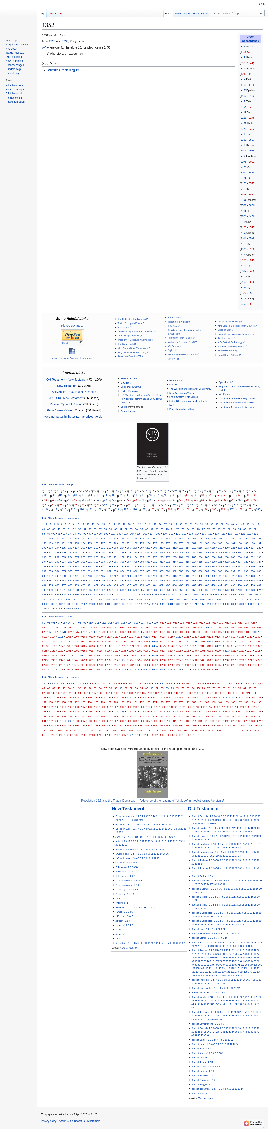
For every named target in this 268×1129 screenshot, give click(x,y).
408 (122, 576)
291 (246, 557)
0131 (45, 641)
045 (103, 627)
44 (135, 495)
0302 (52, 669)
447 (155, 580)
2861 (249, 604)
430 (44, 580)
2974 (252, 150)
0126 (226, 636)
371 (103, 571)
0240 (226, 655)
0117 (155, 636)
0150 (186, 641)
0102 (256, 632)
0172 (139, 646)
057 (181, 627)
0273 (45, 664)
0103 (45, 636)
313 (168, 561)
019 (149, 622)
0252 (100, 660)
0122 (194, 636)
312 (161, 561)
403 (90, 576)
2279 (243, 128)
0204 (171, 650)
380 (161, 571)
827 (57, 594)
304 (109, 561)
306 (122, 561)
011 (97, 622)
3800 (252, 205)
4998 (252, 238)
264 (70, 557)
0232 (171, 655)
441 (116, 580)
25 (212, 490)
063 (220, 627)
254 (227, 552)
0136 (76, 641)
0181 (210, 646)
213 (181, 547)
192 (44, 547)
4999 (243, 249)
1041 (250, 63)
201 (103, 547)
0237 (202, 655)
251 (207, 552)
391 (233, 571)
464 (44, 585)
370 (96, 571)
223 (246, 547)
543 (109, 590)
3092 (243, 172)
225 (259, 547)
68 (98, 499)
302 (96, 561)
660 (207, 590)
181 (194, 543)
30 (250, 490)
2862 (257, 604)
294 (44, 561)
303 (103, 561)
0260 (163, 660)
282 (187, 557)
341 (129, 566)
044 (96, 627)
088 (161, 632)
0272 (257, 660)
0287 (155, 664)
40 (105, 495)
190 (253, 543)
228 (57, 552)
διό (51, 35)
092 (187, 632)
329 (51, 566)
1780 (202, 594)
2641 (194, 599)
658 (194, 590)
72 (127, 499)
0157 (241, 641)
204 (122, 547)
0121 (186, 636)
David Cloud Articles (228, 355)
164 (83, 543)
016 (130, 622)
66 (83, 499)
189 (246, 543)
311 (155, 561)
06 (69, 622)
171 (129, 543)
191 (259, 543)
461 (246, 580)
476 (122, 585)
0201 (147, 650)
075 (77, 632)
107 (183, 504)
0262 (178, 660)
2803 (52, 604)
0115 (139, 636)
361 (259, 566)
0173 (147, 646)
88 (247, 499)
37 (83, 495)
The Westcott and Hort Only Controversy (190, 388)
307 (129, 561)
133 (196, 509)
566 (129, 590)
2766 (234, 599)
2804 (60, 604)
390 (227, 571)
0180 (202, 646)
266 (83, 557)
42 (120, 495)
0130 (257, 636)
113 (236, 504)
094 (200, 632)
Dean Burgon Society (129, 335)
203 (116, 547)
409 (129, 576)
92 (60, 504)
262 (57, 557)
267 (90, 557)
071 (51, 632)
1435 (252, 84)
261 (51, 557)
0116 (147, 636)
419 (194, 576)
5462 (252, 271)
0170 (123, 646)
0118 (163, 636)
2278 (252, 117)
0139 (100, 641)
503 (77, 590)
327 (259, 561)
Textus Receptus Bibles (130, 323)
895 (246, 52)
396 (44, 576)
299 (77, 561)
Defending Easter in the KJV (182, 354)
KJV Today (123, 327)
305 (116, 561)
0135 (68, 641)
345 (155, 566)
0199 (131, 650)
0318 (178, 669)
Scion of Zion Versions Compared (235, 334)
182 (200, 543)
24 (205, 490)
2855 (202, 604)
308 (135, 561)
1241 (146, 594)
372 (109, 571)
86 (232, 499)
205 (129, 547)
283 (194, 557)
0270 (241, 660)
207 (142, 547)
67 (90, 499)
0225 (115, 655)
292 (253, 557)
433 (64, 580)
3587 (252, 194)
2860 (241, 604)
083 (129, 632)
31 (257, 490)
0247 (60, 660)
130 (170, 509)
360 (253, 566)
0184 (234, 646)
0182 (218, 646)
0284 (131, 664)
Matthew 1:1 (175, 380)
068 (253, 627)
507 (103, 590)
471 (90, 585)
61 (45, 499)
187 (233, 543)
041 (77, 627)
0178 (186, 646)
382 (175, 571)
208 (148, 547)
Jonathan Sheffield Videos (231, 346)
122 (99, 509)
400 (70, 576)
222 (240, 547)
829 (70, 594)
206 (135, 547)
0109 (92, 636)
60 (254, 495)
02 (48, 622)
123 (108, 509)
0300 (257, 664)
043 (90, 627)
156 (253, 538)
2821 (194, 604)
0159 (257, 641)
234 (96, 552)
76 (157, 499)
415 (168, 576)
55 (217, 495)
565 (122, 590)
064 (227, 627)
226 (44, 552)
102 (139, 504)
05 (64, 622)
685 (233, 590)
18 (160, 490)
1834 (217, 594)
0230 (155, 655)
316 (187, 561)
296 (57, 561)
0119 (171, 636)
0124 (210, 636)
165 (90, 543)
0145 (147, 641)
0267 (218, 660)
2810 (108, 604)
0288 (163, 664)
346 (161, 566)
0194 (92, 650)
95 (83, 504)
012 (104, 622)
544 (116, 590)
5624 (252, 304)
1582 (186, 594)
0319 (186, 669)
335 (90, 566)
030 (221, 622)
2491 (139, 599)
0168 (108, 646)
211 (168, 547)
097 (220, 632)
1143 (131, 594)
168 (109, 543)
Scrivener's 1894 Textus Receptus (74, 392)
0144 (139, 641)
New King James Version (182, 393)
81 (195, 499)
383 (181, 571)
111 (218, 504)
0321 (202, 669)
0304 (68, 669)
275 (142, 557)
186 (227, 543)
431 (51, 580)
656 (181, 590)
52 (195, 495)
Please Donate (70, 325)
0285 (139, 664)
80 (187, 499)
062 (213, 627)
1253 (154, 594)
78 (172, 499)
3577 (252, 183)
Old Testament (55, 379)
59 (247, 495)
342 (135, 566)
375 (129, 571)
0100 (240, 632)
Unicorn (173, 384)
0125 (218, 636)
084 (135, 632)
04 (59, 622)
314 (175, 561)
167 (103, 543)
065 (233, 627)
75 (150, 499)
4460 (243, 227)
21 (182, 490)
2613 (163, 599)
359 (246, 566)
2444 (100, 599)
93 (68, 504)
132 (187, 509)
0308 (100, 669)
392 (240, 571)
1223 (52, 41)
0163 (68, 646)
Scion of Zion (224, 329)
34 (60, 495)
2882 (60, 608)
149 (207, 538)
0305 (76, 669)
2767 (241, 599)
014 (117, 622)
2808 (92, 604)
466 (57, 585)
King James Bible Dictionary (132, 352)
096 (213, 632)
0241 (234, 655)
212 (175, 547)
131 (179, 509)
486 (187, 585)
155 (246, 538)
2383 (243, 139)
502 (70, 590)
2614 (171, 599)
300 (83, 561)
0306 (84, 669)
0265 (202, 660)
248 (187, 552)
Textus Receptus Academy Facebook (71, 358)
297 (64, 561)
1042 (243, 74)
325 (246, 561)
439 (103, 580)
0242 (241, 655)
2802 (45, 604)
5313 (252, 260)
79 (180, 499)
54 (210, 495)
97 (98, 504)
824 (259, 590)
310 (148, 561)
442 (122, 580)
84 (217, 499)
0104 (52, 636)
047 (116, 627)
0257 (139, 660)
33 (53, 495)
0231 (163, 655)
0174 (155, 646)
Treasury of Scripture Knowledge (134, 340)
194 (57, 547)
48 (165, 495)
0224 (108, 655)
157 (259, 538)
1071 (123, 594)
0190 (60, 650)
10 (100, 490)
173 (142, 543)
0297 (234, 664)
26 (220, 490)
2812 (123, 604)
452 (187, 580)
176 (161, 543)
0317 (171, 669)
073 (64, 632)
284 (200, 557)
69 (105, 499)
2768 (249, 599)
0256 (131, 660)
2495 (147, 599)
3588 (243, 205)
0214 (249, 650)
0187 (257, 646)
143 (168, 538)
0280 (100, 664)
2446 (115, 599)
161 (64, 543)
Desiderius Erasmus (131, 387)
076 (83, 632)
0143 (131, 641)
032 (234, 622)
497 (259, 585)
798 (246, 590)
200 (96, 547)
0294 (210, 664)
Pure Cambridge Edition (181, 409)
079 (103, 632)
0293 (202, 664)
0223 (100, 655)
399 (64, 576)
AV (44, 47)
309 (142, 561)
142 (161, 538)
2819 (178, 604)
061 (207, 627)
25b (161, 683)
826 (51, 594)
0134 (60, 641)
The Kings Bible (126, 344)
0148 (171, 641)
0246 (52, 660)
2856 (210, 604)
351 (194, 566)
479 (142, 585)
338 (109, 566)
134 (205, 509)
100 (121, 504)
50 (180, 495)
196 (70, 547)
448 (161, 580)
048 (122, 627)
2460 (123, 599)
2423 (76, 599)
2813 (131, 604)
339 (116, 566)
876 (90, 594)
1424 (170, 594)
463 (259, 580)
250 (200, 552)
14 (130, 490)
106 (174, 504)
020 (156, 622)
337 (103, 566)
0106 (68, 636)
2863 (45, 608)
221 (233, 547)
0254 (115, 660)
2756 (218, 599)
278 (161, 557)
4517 (252, 227)
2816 (155, 604)
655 (175, 590)
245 (168, 552)
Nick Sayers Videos (178, 322)
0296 (226, 664)
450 (175, 580)
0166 (92, 646)
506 (96, 590)
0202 (155, 650)
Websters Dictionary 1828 (181, 342)
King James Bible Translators (133, 348)
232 (83, 552)
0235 (186, 655)
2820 (186, 604)
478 (135, 585)
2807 (84, 604)
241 (142, 552)
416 (175, 576)
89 (254, 499)
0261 (171, 660)
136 (223, 509)
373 (116, 571)
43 (127, 495)
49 (172, 495)
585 (142, 590)
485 (181, 585)
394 (253, 571)
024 (182, 622)
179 (181, 543)
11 (108, 490)
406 (109, 576)
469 (77, 585)
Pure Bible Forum (227, 350)
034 (247, 622)
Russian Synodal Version (66, 404)
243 (155, 552)
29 (242, 490)
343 (142, 566)
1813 (209, 594)
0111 (108, 636)
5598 (243, 304)
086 (148, 632)
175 (155, 543)
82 (202, 499)
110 (209, 504)
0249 (76, 660)
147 (194, 538)
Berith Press (174, 317)
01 (43, 622)
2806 (76, 604)
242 (148, 552)
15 (138, 490)
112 (227, 504)
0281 (108, 664)
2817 (163, 604)
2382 (252, 128)
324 (240, 561)
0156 (234, 641)
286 (213, 557)
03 (53, 622)
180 (187, 543)
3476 (243, 183)
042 (83, 627)
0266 (210, 660)
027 (201, 622)
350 (187, 566)
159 (51, 543)
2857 (218, 604)
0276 (68, 664)
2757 (226, 599)
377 (142, 571)
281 (181, 557)
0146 (155, 641)
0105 (60, 636)
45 (142, 495)
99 (113, 504)
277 (155, 557)
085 (142, 632)
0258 (147, 660)
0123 (202, 636)
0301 (45, 669)
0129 (249, 636)
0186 (249, 646)
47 (157, 495)
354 (213, 566)
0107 (76, 636)
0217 (52, 655)
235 (103, 552)
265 (77, 557)
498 (44, 590)
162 (70, 543)
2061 (257, 594)
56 (224, 495)
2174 (52, 599)
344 (148, 566)
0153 (210, 641)
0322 (210, 669)
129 (161, 509)
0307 (92, 669)
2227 (252, 106)
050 (135, 627)
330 (57, 566)
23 (197, 490)
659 (200, 590)
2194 (243, 106)
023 (175, 622)
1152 (139, 594)
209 (155, 547)
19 (167, 490)
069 (259, 627)
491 (220, 585)
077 (90, 632)
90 (45, 504)
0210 (218, 650)
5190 (252, 249)
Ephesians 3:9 (226, 382)
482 (161, 585)
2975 (243, 161)
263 (64, 557)
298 (70, 561)
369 (90, 571)
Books (124, 406)
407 (116, 576)
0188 (45, 650)
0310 (115, 669)
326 (253, 561)
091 (181, 632)
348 (175, 566)
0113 (123, 636)
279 (168, 557)
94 (75, 504)
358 (240, 566)
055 (168, 627)
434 (70, 580)
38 (90, 495)
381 (168, 571)
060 (200, 627)
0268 (226, 660)
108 (191, 504)
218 (213, 547)
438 (96, 580)
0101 (248, 632)
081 (116, 632)
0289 (171, 664)
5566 (252, 282)
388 (213, 571)
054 (161, 627)
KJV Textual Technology (230, 342)
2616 (186, 599)
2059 (241, 594)
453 (194, 580)
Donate (65, 343)
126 (135, 509)
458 (227, 580)
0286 (147, 664)
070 (44, 632)
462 (253, 580)
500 (57, 590)
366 (70, 571)
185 (220, 543)
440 (109, 580)
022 (169, 622)
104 (156, 504)
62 (53, 499)
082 (122, 632)
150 (213, 538)
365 (64, 571)
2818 (171, 604)
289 (233, 557)
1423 (162, 594)
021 (162, 622)
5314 (243, 271)
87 (239, 499)
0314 (147, 669)
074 (70, 632)
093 (194, 632)
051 (142, 627)
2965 (76, 608)
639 (155, 590)
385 (194, 571)
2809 (100, 604)
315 (181, 561)
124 (117, 509)
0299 (249, 664)
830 (77, 594)
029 (214, 622)
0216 (45, 655)
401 (77, 576)
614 (148, 590)
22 (190, 490)
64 (68, 499)
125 (126, 509)
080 (109, 632)
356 (227, 566)
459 (233, 580)
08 (79, 622)
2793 (257, 599)
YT (139, 356)
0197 (115, 650)
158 (44, 543)
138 (240, 509)
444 (135, 580)
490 (213, 585)
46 (150, 495)
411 (142, 576)
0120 (178, 636)
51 (187, 495)
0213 (241, 650)
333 (77, 566)
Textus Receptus (129, 391)
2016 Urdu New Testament (66, 398)
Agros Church (128, 411)
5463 (243, 282)
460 (240, 580)
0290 (178, 664)
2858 (226, 604)
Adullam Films (225, 338)
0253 (108, 660)
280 (175, 557)
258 (253, 552)
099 (233, 632)
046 (109, 627)
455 (207, 580)
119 (73, 509)
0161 (52, 646)
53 (202, 495)
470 (83, 585)
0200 (139, 650)
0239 (218, 655)
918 (116, 594)
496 (253, 585)
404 (96, 576)
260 (44, 557)
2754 (202, 599)
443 (129, 580)
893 (109, 594)
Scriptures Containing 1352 (64, 70)
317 (194, 561)
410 (135, 576)
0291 (186, 664)
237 (116, 552)
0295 (218, 664)
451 (181, 580)
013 (110, 622)
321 (220, 561)
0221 (84, 655)
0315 (155, 669)
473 (103, 585)
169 (116, 543)
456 (213, 580)
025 (188, 622)
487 (194, 585)
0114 (131, 636)
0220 (76, 655)
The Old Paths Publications (132, 319)
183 (207, 543)
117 (55, 509)
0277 (76, 664)
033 (240, 622)
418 (187, 576)
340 (122, 566)
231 (77, 552)
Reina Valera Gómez (60, 410)
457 (220, 580)
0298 (241, 664)
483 (168, 585)
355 (220, 566)
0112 (115, 636)
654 (168, 590)
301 (90, 561)
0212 (234, 650)
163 (77, 543)
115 (253, 504)
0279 (92, 664)
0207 (194, 650)
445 (142, 580)
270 (109, 557)
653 (161, 590)
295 (51, 561)
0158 (249, 641)
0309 (108, 669)
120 (82, 509)
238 (122, 552)
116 (46, 509)
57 (232, 495)
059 (194, 627)
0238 (210, 655)
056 (175, 627)
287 (220, 557)
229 (64, 552)
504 (83, 590)
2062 (45, 599)
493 (233, 585)
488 (200, 585)
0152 (202, 641)
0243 (249, 655)
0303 (60, 669)
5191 (243, 260)
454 (200, 580)
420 (200, 576)
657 (187, 590)
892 (103, 594)
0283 (123, 664)
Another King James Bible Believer (135, 331)
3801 (243, 216)
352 (200, 566)
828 (64, 594)
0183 (226, 646)
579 (135, 590)
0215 (257, 650)
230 (70, 552)
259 (259, 552)
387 (207, 571)
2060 (249, 594)
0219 (68, 655)
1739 (194, 594)
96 (90, 504)
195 (64, 547)
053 (155, 627)
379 (155, 571)
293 (259, 557)
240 (135, 552)
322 (227, 561)
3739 (65, 41)
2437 (92, 599)
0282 (115, 664)
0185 (241, 646)
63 (60, 499)
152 (227, 538)
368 (83, 571)
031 (227, 622)
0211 (226, 650)
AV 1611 (172, 359)
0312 (131, 669)
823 (253, 590)
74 (142, 499)
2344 (68, 599)
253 (220, 552)
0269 (234, 660)
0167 (100, 646)
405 (103, 576)
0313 (139, 669)
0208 (202, 650)
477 (129, 585)
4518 (243, 238)
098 (227, 632)
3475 (252, 172)
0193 (84, 650)
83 (210, 499)
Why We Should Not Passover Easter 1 (239, 386)
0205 (178, 650)
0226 (123, 655)
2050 (225, 594)
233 (90, 552)
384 (187, 571)
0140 (108, 641)
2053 (233, 594)
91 (53, 504)
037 (51, 627)
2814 (139, 604)
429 (259, 576)
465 (51, 585)
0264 (194, 660)
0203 (163, 650)
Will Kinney (224, 394)
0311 (123, 669)
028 (208, 622)
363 (51, 571)
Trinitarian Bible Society (180, 338)
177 (168, 543)
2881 (52, 608)
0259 (155, 660)
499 (51, 590)
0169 (115, 646)
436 (83, 580)
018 (143, 622)
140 (258, 509)
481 (155, 585)
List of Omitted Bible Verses (183, 397)
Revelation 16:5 (129, 378)
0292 (194, 664)
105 (165, 504)
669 (220, 590)
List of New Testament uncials (58, 616)
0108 (84, 636)
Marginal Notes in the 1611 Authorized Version (74, 416)
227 (51, 552)
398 (57, 576)
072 (57, 632)
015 (123, 622)
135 (214, 509)
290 (240, 557)
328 (44, 566)
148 (200, 538)
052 (148, 627)
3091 (252, 161)
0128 (241, 636)
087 (155, 632)
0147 (163, 641)
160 (57, 543)
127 (143, 509)
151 (220, 538)
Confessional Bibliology (230, 321)
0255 (123, 660)
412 (148, 576)
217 (207, 547)
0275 (60, 664)
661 (213, 590)
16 (145, 490)
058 (187, 627)
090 (175, 632)
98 (105, 504)
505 (90, 590)
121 (91, 509)
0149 (178, 641)
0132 (52, 641)
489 (207, 585)
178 (175, 543)
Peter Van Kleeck (126, 356)
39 (98, 495)
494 (240, 585)
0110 (100, 636)
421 (207, 576)
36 (75, 495)
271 (116, 557)
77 (165, 499)
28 (235, 490)
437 (90, 580)
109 (200, 504)
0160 (45, 646)
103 (147, 504)
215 (194, 547)
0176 (171, 646)
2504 (243, 150)
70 (113, 499)
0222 (92, 655)
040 (70, 627)
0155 (226, 641)
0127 (234, 636)
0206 (186, 650)
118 (64, 509)
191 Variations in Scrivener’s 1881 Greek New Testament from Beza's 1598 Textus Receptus (142, 399)
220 (227, 547)
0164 (76, 646)
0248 (68, 660)
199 (90, 547)
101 (130, 504)
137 (232, 509)
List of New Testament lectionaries (236, 407)
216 (200, 547)
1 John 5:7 (126, 382)
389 (220, 571)
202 (109, 547)
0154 (218, 641)
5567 (243, 293)
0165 (84, 646)
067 (246, 627)
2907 (68, 608)
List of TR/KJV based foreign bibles (237, 398)
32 (45, 495)
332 (70, 566)
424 (227, 576)
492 (227, 585)
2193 (252, 96)
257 (246, 552)
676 (227, 590)
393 (246, 571)
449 (168, 580)
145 (181, 538)
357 (233, 566)
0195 (100, 650)
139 (249, 509)
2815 (147, 604)
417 (181, 576)
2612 (155, 599)
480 (148, 585)
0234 (178, 655)
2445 (108, 599)
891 (96, 594)
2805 (68, 604)
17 (153, 490)
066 (240, 627)
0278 (84, 664)
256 (240, 552)
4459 (252, 216)
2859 (234, 604)
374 (122, 571)
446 (148, 580)
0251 (92, 660)
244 (161, 552)
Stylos (171, 350)
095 (207, 632)
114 (244, 504)
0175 (163, 646)
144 (175, 538)
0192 (76, 650)
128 (152, 509)
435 (77, 580)
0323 (218, 669)
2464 (131, 599)
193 (51, 547)
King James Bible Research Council (236, 326)
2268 (60, 599)
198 (83, 547)
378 (148, 571)
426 (240, 576)
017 (136, 622)
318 (200, 561)
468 (70, 585)
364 (57, 571)
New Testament (78, 379)
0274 (52, 664)
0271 (249, 660)
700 (240, 590)
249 (194, 552)
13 (123, 490)
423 (220, 576)
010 (91, 622)
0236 (194, 655)
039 (64, 627)
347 (168, 566)
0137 (84, 641)
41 (113, 495)
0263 (186, 660)
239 (129, 552)
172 (135, 543)
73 (135, 499)
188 (240, 543)
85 (224, 499)
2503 (252, 139)
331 (64, 566)
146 (187, 538)
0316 (163, 669)
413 (155, 576)
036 (44, 627)
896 (243, 63)
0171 (131, 646)
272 (122, 557)
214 (187, 547)
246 (175, 552)
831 (83, 594)
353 (207, 566)
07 (74, 622)
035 (253, 622)
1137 (252, 74)
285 (207, 557)
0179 (194, 646)
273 (129, 557)
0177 (178, 646)
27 (227, 490)
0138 (92, 641)
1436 (243, 96)
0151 (194, 641)
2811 (115, 604)
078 (96, 632)
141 (155, 538)
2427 (84, 599)
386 (200, 571)
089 (168, 632)
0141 (115, 641)
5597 (252, 293)
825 (44, 594)
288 (227, 557)
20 (175, 490)
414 (161, 576)
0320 (194, 669)
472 (96, 585)
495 (246, 585)
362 (44, 571)
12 (115, 490)
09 (84, 622)
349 (181, 566)
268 (96, 557)
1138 (243, 84)
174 (148, 543)
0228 (139, 655)
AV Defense (174, 346)
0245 (45, 660)
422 (213, 576)
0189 (52, 650)
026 (195, 622)
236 (109, 552)
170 (122, 543)
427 (246, 576)
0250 (84, 660)
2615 (178, 599)
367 (77, 571)
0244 (257, 655)
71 (120, 499)
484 (175, 585)
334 (83, 566)
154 (240, 538)
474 (109, 585)
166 (96, 543)
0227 (131, 655)
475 (116, 585)
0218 (60, 655)
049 (129, 627)
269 (103, 557)
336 (96, 566)
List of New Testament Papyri (58, 484)
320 (213, 561)
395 (259, 571)
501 (64, 590)
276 (148, 557)
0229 (147, 655)
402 (83, 576)
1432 (178, 594)
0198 (123, 650)
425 (233, 576)
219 (220, 547)
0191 (68, 650)
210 (161, 547)
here (146, 478)
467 (64, 585)
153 (233, 538)
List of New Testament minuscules (236, 402)
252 (213, 552)
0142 (123, 641)
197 (77, 547)
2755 (210, 599)
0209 (210, 650)
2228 (243, 117)
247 (181, 552)
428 (253, 576)
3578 (243, 194)
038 (57, 627)
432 (57, 580)
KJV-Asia (172, 326)
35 (68, 495)
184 (213, 543)
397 (51, 576)
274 (135, 557)
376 (135, 571)
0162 (60, 646)
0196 (108, 650)
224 (253, 547)
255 (233, 552)
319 (207, 561)
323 (233, 561)
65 (75, 499)
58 (239, 495)
